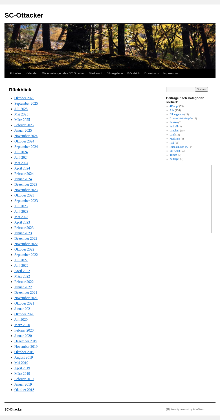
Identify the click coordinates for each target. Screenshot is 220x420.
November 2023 (26, 190)
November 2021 (26, 298)
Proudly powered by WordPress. (188, 409)
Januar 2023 (23, 233)
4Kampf (174, 106)
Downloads (151, 73)
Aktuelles (15, 73)
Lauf (172, 134)
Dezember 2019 (25, 341)
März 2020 (22, 325)
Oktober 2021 (24, 303)
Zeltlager (174, 158)
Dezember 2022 (25, 238)
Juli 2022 (21, 260)
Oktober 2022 (24, 249)
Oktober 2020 (24, 314)
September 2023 (26, 201)
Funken (174, 122)
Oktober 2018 (24, 390)
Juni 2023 (21, 211)
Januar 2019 (23, 384)
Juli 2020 (21, 319)
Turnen (173, 154)
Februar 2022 (24, 282)
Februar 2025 (24, 125)
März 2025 (22, 120)
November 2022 (26, 244)
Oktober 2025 (24, 98)
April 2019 (22, 368)
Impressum (170, 73)
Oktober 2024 (24, 141)
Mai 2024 (21, 163)
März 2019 (22, 373)
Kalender (31, 73)
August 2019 (23, 357)
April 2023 (22, 222)
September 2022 (26, 255)
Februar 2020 (24, 330)
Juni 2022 (21, 265)
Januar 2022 (23, 287)
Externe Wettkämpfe (181, 118)
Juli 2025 (21, 109)
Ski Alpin (175, 150)
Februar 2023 (24, 228)
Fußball (174, 126)
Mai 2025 (21, 114)
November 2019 (26, 346)
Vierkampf (95, 73)
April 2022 (22, 271)
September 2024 (26, 147)
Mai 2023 (21, 217)
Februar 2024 (24, 174)
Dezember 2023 (25, 184)
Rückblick (133, 73)
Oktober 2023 (24, 195)
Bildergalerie (115, 73)
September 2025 (26, 103)
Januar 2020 (23, 336)
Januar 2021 (23, 309)
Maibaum (175, 138)
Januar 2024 (23, 179)
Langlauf (174, 130)
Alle (172, 110)
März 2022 (22, 276)
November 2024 (26, 136)
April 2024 (22, 168)
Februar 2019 (24, 379)
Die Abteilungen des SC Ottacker (63, 73)
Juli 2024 (21, 152)
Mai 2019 (21, 363)
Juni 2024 (21, 157)
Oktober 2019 (24, 352)
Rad (172, 142)
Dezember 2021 (25, 292)
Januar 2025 (23, 130)
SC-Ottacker (23, 15)
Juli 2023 (21, 206)
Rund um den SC (179, 146)
